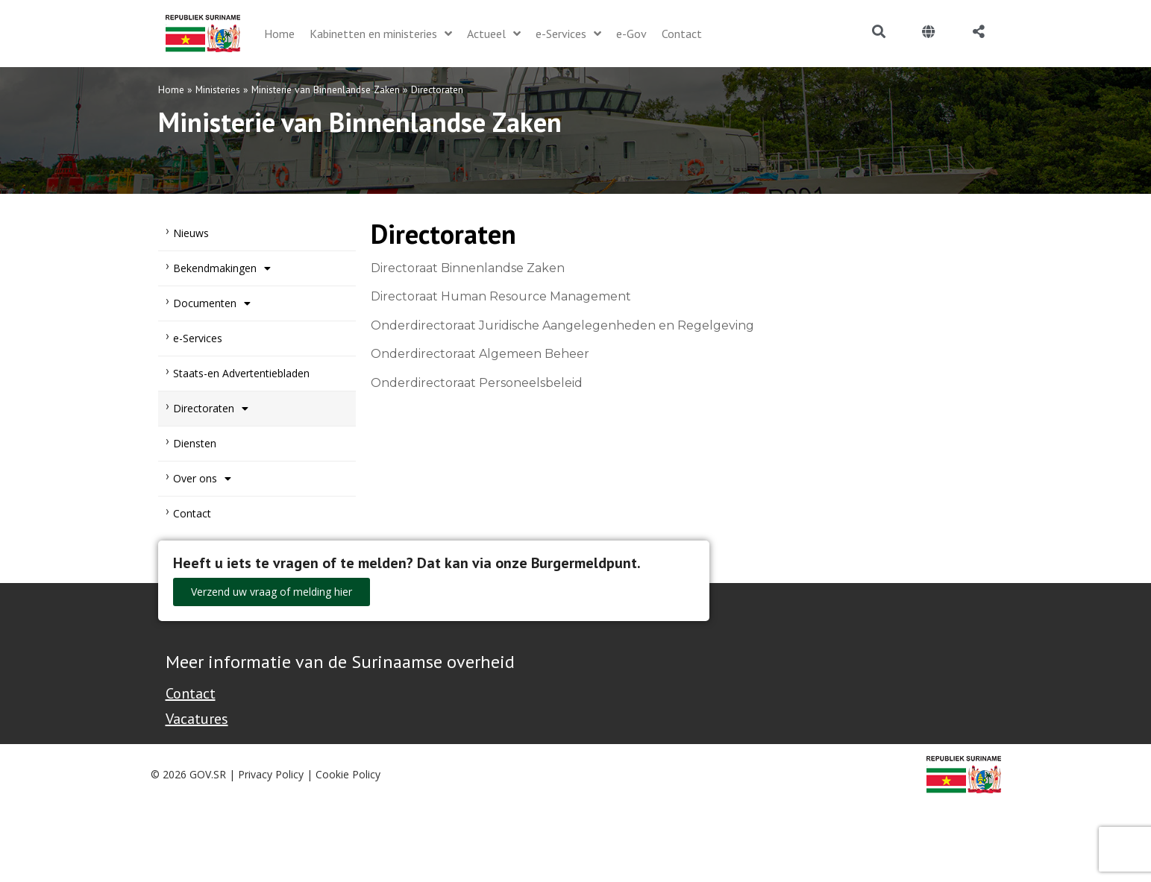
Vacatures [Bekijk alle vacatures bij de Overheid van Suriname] (197, 718)
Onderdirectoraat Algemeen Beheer (480, 354)
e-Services (197, 338)
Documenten (212, 303)
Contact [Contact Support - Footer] (191, 693)
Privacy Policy (271, 774)
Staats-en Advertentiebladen (241, 373)
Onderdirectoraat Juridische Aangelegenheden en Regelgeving (562, 325)
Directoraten (210, 408)
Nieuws (191, 233)
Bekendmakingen (222, 268)
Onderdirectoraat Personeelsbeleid (477, 383)
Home (171, 89)
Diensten (194, 443)
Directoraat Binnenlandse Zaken (468, 268)
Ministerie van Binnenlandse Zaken (325, 89)
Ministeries (217, 89)
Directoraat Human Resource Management (501, 296)
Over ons (202, 478)
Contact (192, 513)
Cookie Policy (348, 774)
